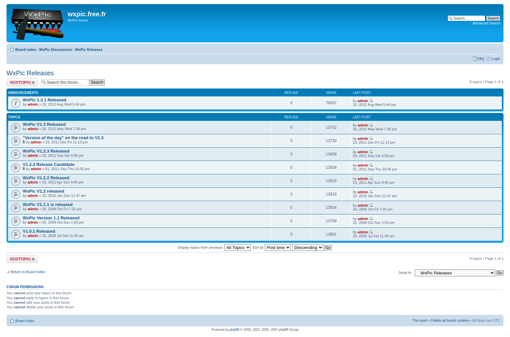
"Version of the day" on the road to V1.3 (63, 137)
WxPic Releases (88, 49)
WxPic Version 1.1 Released (51, 217)
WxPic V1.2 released (43, 191)
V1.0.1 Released (39, 231)
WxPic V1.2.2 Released (46, 177)
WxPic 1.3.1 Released (44, 99)
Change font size (495, 48)
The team (420, 320)
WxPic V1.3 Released (44, 124)
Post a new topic (22, 82)
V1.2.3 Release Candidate (48, 164)
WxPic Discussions (55, 49)
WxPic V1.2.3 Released (46, 151)
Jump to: (405, 272)
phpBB (234, 329)
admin (33, 104)
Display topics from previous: (214, 247)
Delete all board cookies (450, 320)
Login (495, 59)
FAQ (480, 59)
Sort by (271, 247)
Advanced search (486, 23)
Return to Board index (27, 272)
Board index (25, 49)
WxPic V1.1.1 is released (48, 204)
